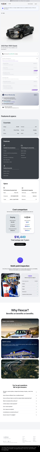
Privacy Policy (5, 449)
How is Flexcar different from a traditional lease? (20, 395)
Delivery (34, 438)
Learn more (28, 0)
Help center (35, 441)
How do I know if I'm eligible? (20, 415)
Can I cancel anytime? (20, 406)
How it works (30, 3)
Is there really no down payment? (20, 403)
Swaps (34, 439)
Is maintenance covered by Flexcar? (20, 412)
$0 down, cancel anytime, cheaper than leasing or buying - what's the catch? (20, 392)
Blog (23, 439)
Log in (36, 3)
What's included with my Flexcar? (20, 401)
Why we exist (24, 440)
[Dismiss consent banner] (38, 446)
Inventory (24, 438)
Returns (34, 440)
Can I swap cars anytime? (20, 409)
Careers (24, 442)
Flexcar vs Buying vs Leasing (27, 441)
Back (3, 13)
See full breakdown (20, 244)
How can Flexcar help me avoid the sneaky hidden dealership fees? (20, 398)
